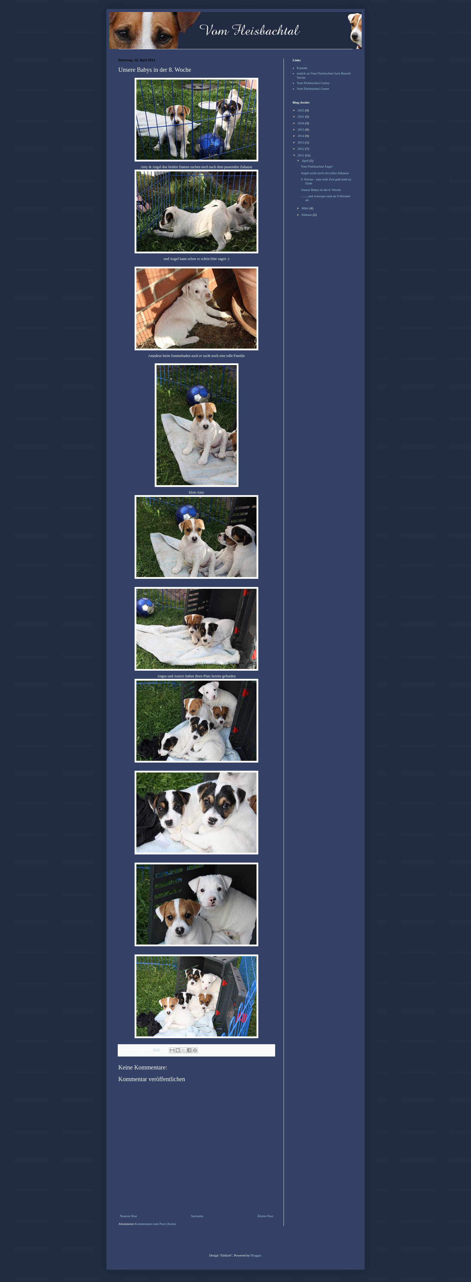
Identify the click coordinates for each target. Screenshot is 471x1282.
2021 (301, 116)
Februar (307, 214)
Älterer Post (265, 1216)
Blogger (256, 1255)
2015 (301, 129)
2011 (301, 155)
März (305, 208)
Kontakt (302, 68)
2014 (301, 136)
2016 (301, 123)
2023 (301, 110)
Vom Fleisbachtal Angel (317, 166)
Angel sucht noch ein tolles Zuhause (325, 173)
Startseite (197, 1216)
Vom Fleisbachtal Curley (313, 83)
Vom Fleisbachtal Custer (313, 88)
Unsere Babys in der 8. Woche (321, 190)
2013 (301, 142)
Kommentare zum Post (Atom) (155, 1224)
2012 (301, 148)
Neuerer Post (128, 1216)
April (305, 160)
